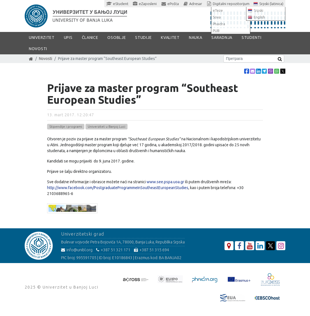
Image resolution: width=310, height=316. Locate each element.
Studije (143, 37)
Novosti (38, 49)
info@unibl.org (76, 250)
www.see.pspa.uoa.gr (165, 182)
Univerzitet (42, 37)
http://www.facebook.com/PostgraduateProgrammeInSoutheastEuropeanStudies (117, 187)
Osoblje (116, 37)
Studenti (252, 37)
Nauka (195, 37)
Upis (68, 37)
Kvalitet (170, 37)
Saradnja (221, 37)
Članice (90, 37)
